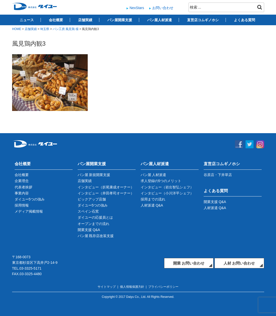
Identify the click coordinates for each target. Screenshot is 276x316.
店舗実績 (85, 20)
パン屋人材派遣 (159, 20)
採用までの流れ (153, 199)
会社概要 (56, 20)
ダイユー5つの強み (30, 199)
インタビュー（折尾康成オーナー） (106, 187)
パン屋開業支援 (119, 20)
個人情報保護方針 (132, 287)
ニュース (27, 20)
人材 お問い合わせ (239, 263)
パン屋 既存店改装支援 (96, 236)
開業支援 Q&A (89, 230)
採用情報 (22, 205)
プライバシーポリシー (163, 287)
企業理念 (22, 181)
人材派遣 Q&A (152, 205)
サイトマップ (107, 287)
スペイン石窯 (88, 211)
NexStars (137, 8)
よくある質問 (244, 20)
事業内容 (22, 193)
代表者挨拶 (23, 187)
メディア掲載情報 (29, 211)
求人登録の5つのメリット (161, 181)
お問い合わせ (162, 8)
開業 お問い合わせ (188, 263)
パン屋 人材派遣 (153, 175)
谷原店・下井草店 (218, 175)
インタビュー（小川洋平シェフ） (167, 193)
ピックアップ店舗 (92, 199)
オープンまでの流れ (93, 224)
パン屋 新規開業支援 (94, 175)
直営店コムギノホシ (203, 20)
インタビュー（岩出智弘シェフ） (167, 187)
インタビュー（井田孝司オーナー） (106, 193)
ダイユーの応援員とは (95, 217)
